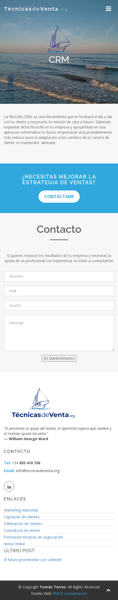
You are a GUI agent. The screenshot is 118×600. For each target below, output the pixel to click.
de (36, 9)
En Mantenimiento (59, 358)
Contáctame (59, 196)
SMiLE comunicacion (70, 593)
